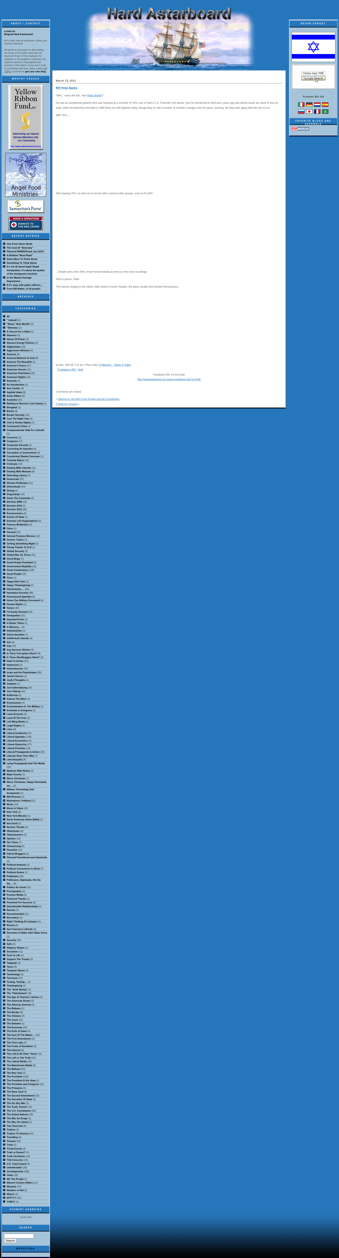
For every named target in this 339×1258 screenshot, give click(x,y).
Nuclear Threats (16, 827)
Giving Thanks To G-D (19, 547)
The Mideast (14, 1069)
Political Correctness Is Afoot (23, 868)
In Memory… (14, 627)
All (8, 316)
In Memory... (106, 364)
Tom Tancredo (15, 1126)
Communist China (17, 426)
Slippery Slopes (16, 947)
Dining (10, 490)
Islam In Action (15, 661)
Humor (10, 608)
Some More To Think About (22, 259)
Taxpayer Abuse (16, 970)
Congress (12, 441)
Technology (13, 974)
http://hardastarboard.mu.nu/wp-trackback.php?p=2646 (169, 379)
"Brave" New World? (18, 324)
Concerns (12, 437)
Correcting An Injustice (20, 448)
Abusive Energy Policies (20, 343)
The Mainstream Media (19, 1065)
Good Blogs (13, 558)
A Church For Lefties (18, 331)
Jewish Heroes (15, 676)
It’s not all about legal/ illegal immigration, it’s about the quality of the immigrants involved (26, 270)
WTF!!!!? (11, 1197)
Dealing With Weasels (19, 471)
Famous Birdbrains (17, 524)
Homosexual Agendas (19, 596)
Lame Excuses (15, 714)
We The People (15, 1179)
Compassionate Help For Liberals (26, 430)
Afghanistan (14, 346)
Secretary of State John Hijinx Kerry (27, 932)
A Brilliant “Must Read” (20, 255)
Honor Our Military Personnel (23, 600)
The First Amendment (19, 1038)
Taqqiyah (12, 963)
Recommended (15, 914)
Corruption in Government (22, 452)
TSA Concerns (15, 1160)
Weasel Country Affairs (20, 1182)
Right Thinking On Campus (22, 921)
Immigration (13, 615)
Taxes (10, 966)
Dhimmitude (14, 486)
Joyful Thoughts (16, 680)
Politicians (13, 876)
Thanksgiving (14, 985)
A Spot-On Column (66, 404)
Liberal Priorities (16, 748)
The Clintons (14, 1016)
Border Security (16, 415)
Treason (11, 1141)
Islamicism (13, 665)
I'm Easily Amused (17, 611)
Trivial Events (14, 1148)
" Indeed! (12, 320)
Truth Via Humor (16, 1156)
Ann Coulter (13, 388)
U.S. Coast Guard (16, 1163)
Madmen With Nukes (18, 770)
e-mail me (9, 31)
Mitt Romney (14, 796)
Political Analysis (16, 864)
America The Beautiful (19, 362)
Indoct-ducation (16, 634)
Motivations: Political (18, 800)
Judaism (11, 683)
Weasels (11, 1186)
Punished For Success (19, 902)
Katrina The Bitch (16, 699)
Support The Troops (18, 959)
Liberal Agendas (16, 736)
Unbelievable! (14, 1167)
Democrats (13, 479)
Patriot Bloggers (16, 853)
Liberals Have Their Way (20, 755)
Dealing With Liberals (19, 467)
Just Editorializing (17, 687)
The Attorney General (19, 1004)
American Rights (16, 377)
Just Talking (13, 691)
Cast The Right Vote (18, 418)
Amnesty (12, 380)
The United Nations (17, 1114)
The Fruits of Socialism (20, 1046)
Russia (10, 925)
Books (10, 411)
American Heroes (16, 369)
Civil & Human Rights (19, 422)
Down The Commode (18, 498)
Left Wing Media (16, 721)
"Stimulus (12, 327)
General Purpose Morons (21, 536)
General (11, 532)
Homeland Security (17, 592)
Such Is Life (13, 955)
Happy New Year (16, 581)
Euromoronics (15, 513)
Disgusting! (13, 494)
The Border (13, 1012)
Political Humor (15, 872)
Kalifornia (12, 695)
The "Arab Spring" (17, 989)
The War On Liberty (18, 1122)
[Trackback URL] (67, 369)
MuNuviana (25, 1248)
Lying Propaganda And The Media (26, 763)
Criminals (12, 464)
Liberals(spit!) (14, 759)
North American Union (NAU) (23, 819)
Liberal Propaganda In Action (23, 752)
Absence (12, 335)
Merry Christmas (16, 778)
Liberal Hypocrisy (17, 744)
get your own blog (35, 71)
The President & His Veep (21, 1080)
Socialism (12, 951)
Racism (11, 910)
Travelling (12, 1137)
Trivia (10, 1144)
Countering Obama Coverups (23, 456)
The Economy (14, 1027)
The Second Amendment (21, 1095)
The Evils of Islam (17, 1031)
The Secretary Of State (19, 1099)
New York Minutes (17, 815)
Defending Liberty (17, 475)
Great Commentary (17, 570)
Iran (9, 642)
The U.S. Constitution (19, 1110)
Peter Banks (94, 95)
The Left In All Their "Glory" (22, 1053)
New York (12, 812)
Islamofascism (15, 668)
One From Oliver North (19, 244)
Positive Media (15, 895)
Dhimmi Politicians (17, 483)
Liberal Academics (17, 733)
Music (10, 804)
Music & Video (122, 364)
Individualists (14, 630)
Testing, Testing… (17, 982)
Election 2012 (14, 509)
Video (10, 1175)
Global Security (15, 551)
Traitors (11, 1129)
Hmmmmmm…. (15, 589)
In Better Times (15, 623)
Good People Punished (20, 562)
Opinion (11, 838)
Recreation (13, 917)
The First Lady (15, 1042)
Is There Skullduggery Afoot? (23, 657)
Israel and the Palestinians (22, 672)
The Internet (13, 1050)
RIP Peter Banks (66, 87)
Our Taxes (12, 842)
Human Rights (15, 604)
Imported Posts (15, 619)
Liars (9, 729)
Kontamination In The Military (23, 706)
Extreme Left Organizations (22, 521)
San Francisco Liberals (20, 929)
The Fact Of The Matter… (21, 1035)
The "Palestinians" (17, 993)
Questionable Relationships (22, 906)
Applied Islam (14, 392)
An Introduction (15, 384)
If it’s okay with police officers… (25, 285)
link (81, 369)
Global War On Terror (19, 555)
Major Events (14, 774)
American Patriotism (18, 373)
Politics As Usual (16, 887)
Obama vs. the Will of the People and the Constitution (89, 399)
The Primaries (14, 1088)
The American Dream (18, 1000)
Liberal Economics (17, 740)
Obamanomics (15, 834)
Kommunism (14, 702)
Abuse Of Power (16, 339)
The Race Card (15, 1091)
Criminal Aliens (15, 460)
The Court (12, 1019)
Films (10, 528)
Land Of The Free (16, 718)
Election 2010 (14, 505)
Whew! (10, 1194)
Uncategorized (15, 1171)
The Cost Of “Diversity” (20, 247)
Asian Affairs (14, 396)
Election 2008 (14, 501)
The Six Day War (16, 1103)
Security (11, 940)
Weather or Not (15, 1190)
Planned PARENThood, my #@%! (25, 251)
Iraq (9, 645)
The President (14, 1076)
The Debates (14, 1023)
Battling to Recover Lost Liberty (25, 403)
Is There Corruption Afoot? (22, 653)
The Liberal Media (17, 1061)
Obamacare (13, 831)
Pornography (14, 891)
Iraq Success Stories (18, 649)
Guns (10, 577)
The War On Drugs (17, 1118)
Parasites (12, 849)
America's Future (16, 365)
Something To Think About (22, 263)
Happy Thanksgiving (18, 585)
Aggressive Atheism (18, 350)
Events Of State (15, 517)
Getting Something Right (21, 543)
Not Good (12, 823)
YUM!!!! (11, 1201)
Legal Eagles (14, 725)
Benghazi (12, 407)
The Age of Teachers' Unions (23, 997)
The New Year (14, 1073)
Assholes (12, 399)
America (11, 354)
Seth (9, 944)
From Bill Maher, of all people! (23, 288)
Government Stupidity (19, 566)
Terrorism (12, 978)
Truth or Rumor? (16, 1152)
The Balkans (14, 1008)
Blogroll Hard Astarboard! (18, 34)
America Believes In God (21, 358)
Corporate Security (17, 445)
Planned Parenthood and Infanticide (27, 857)
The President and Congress (23, 1084)
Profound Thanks (16, 898)
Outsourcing (14, 846)
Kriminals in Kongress (19, 710)
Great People (14, 574)
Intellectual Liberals (18, 638)
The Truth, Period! (17, 1107)
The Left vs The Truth (19, 1057)
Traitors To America (18, 1133)
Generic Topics (15, 539)
